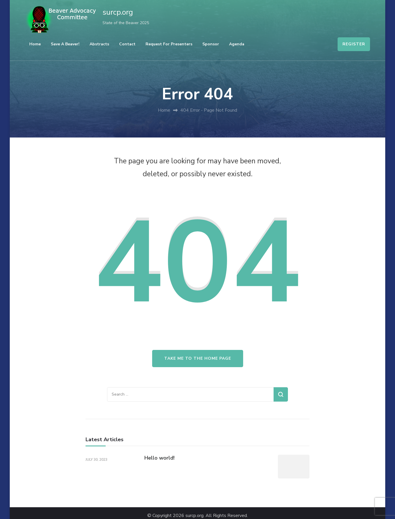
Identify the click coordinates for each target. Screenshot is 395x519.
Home (35, 44)
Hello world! (159, 457)
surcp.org (117, 12)
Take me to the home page (197, 358)
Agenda (236, 44)
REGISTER (353, 44)
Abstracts (99, 44)
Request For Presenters (169, 44)
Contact (127, 44)
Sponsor (210, 44)
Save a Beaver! (65, 44)
